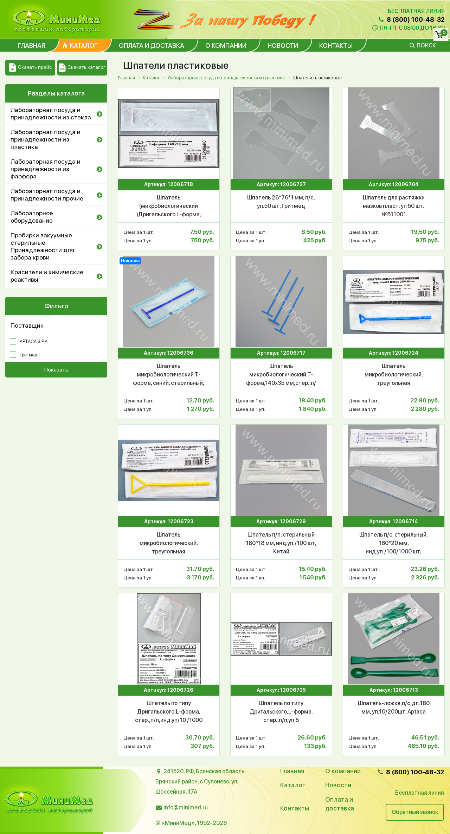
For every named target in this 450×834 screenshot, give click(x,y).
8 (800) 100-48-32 (411, 19)
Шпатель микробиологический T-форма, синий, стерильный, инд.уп (168, 375)
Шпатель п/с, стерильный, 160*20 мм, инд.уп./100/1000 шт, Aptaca (393, 543)
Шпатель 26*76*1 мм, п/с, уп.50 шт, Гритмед (281, 201)
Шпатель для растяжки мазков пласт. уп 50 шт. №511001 (394, 206)
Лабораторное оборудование (32, 216)
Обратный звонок (415, 812)
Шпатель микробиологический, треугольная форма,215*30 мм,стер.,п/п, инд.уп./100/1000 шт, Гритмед (394, 375)
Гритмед (28, 354)
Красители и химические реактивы (47, 275)
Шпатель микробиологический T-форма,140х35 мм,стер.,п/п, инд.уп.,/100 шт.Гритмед (281, 375)
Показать (56, 369)
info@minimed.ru (185, 807)
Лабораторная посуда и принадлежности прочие (47, 194)
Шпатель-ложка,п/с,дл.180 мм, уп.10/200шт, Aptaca (394, 707)
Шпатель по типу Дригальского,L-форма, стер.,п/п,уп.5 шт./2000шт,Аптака (281, 712)
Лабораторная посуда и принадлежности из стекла (51, 113)
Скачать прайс (30, 67)
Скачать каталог (82, 67)
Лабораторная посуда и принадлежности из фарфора (46, 169)
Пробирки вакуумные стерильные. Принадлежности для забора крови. (42, 246)
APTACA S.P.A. (34, 341)
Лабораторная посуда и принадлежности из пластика (46, 139)
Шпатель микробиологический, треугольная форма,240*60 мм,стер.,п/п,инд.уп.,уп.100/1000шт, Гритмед (168, 543)
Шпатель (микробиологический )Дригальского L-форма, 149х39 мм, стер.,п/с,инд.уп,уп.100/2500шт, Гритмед (168, 206)
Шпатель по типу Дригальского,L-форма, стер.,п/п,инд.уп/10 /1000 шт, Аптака (168, 712)
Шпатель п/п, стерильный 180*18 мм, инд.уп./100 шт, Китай (281, 543)
